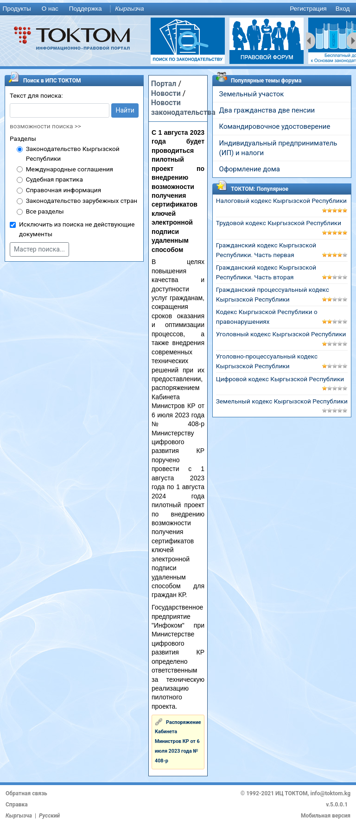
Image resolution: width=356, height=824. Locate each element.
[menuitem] (18, 9)
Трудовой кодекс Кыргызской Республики (278, 222)
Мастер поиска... (39, 249)
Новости (166, 93)
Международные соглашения (69, 169)
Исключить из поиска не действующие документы (76, 229)
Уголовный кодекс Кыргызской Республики (281, 334)
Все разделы (45, 211)
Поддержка (85, 8)
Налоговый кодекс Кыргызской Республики (281, 200)
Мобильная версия (325, 815)
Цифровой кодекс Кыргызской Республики (280, 379)
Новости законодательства (183, 107)
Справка (17, 804)
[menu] (178, 9)
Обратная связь (26, 793)
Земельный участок (251, 94)
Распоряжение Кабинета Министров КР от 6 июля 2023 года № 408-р (178, 741)
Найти (124, 110)
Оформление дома (249, 169)
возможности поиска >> (45, 126)
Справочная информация (63, 190)
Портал (164, 83)
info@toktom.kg (330, 793)
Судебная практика (54, 179)
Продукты (16, 8)
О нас (50, 8)
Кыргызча (129, 8)
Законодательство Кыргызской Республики (73, 153)
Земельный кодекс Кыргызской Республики (282, 401)
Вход (343, 8)
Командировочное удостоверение (275, 126)
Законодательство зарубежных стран (82, 200)
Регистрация (308, 8)
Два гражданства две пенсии (267, 110)
